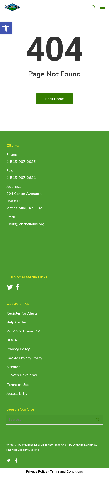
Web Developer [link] (24, 375)
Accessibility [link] (16, 393)
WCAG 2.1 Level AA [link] (23, 331)
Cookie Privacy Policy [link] (24, 358)
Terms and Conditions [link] (66, 471)
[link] (6, 28)
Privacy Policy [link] (18, 349)
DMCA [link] (11, 340)
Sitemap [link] (13, 366)
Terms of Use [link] (17, 384)
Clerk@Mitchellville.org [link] (25, 224)
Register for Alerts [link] (22, 313)
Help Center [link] (16, 322)
